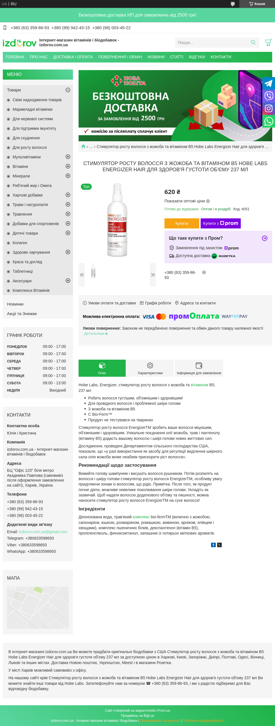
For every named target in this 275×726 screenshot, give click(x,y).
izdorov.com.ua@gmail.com (43, 532)
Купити (182, 223)
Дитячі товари (25, 233)
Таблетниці (23, 271)
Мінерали (21, 176)
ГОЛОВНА (15, 57)
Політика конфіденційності (203, 721)
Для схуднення (26, 138)
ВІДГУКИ (197, 57)
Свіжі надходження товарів (37, 100)
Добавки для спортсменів (36, 223)
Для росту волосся (30, 147)
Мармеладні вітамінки (32, 109)
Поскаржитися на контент (160, 721)
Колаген (20, 243)
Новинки (15, 304)
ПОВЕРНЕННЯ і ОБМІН (120, 57)
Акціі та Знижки (22, 313)
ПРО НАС (38, 57)
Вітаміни (20, 166)
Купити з (220, 223)
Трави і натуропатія (30, 204)
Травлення (22, 214)
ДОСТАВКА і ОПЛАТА (73, 57)
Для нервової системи (33, 119)
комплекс (141, 517)
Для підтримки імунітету (34, 128)
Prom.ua (163, 711)
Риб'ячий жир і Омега (32, 185)
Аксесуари (22, 281)
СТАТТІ (176, 57)
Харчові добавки (28, 195)
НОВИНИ (156, 57)
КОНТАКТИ (221, 57)
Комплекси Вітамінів (31, 290)
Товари (14, 89)
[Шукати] (253, 43)
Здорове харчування (31, 252)
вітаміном (199, 385)
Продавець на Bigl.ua (137, 716)
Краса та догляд (27, 262)
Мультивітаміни (27, 157)
